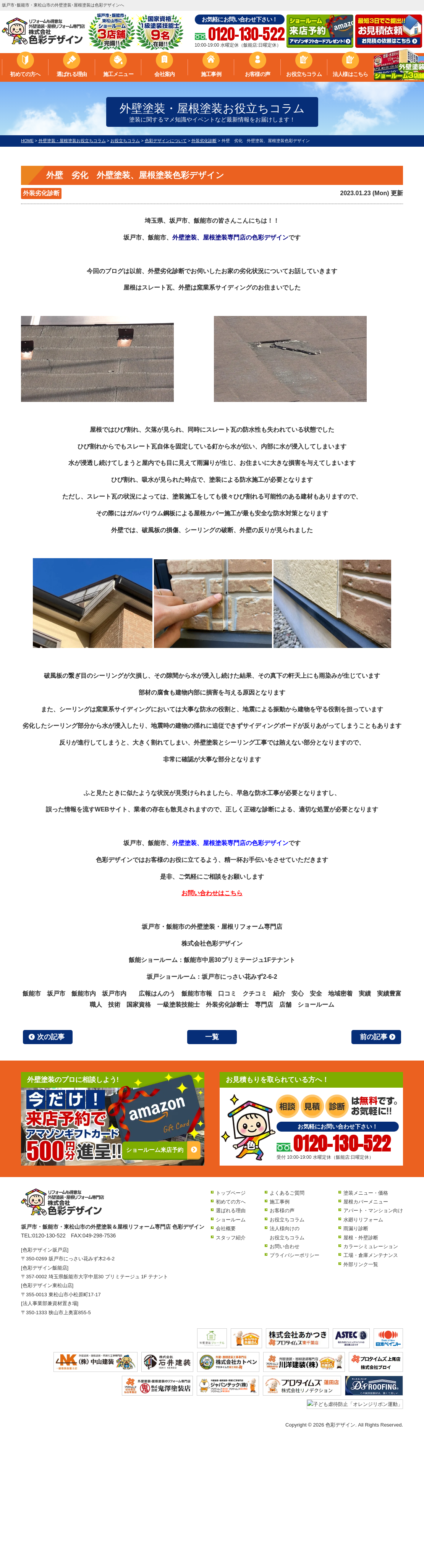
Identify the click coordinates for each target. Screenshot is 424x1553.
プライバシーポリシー (294, 1255)
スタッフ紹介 (231, 1237)
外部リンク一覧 (360, 1264)
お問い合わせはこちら (212, 893)
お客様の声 (257, 74)
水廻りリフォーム (363, 1220)
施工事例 (211, 74)
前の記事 (373, 1037)
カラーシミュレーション (370, 1246)
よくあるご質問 (287, 1193)
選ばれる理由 (72, 74)
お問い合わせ (284, 1246)
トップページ (231, 1193)
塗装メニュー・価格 (365, 1193)
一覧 (212, 1037)
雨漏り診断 (355, 1228)
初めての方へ (25, 74)
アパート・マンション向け (373, 1210)
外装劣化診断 (41, 193)
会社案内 (164, 74)
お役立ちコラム (303, 74)
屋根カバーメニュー (365, 1202)
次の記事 (51, 1037)
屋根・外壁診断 (360, 1237)
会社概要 (226, 1228)
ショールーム (231, 1220)
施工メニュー (118, 74)
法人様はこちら (350, 74)
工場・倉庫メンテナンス (370, 1255)
